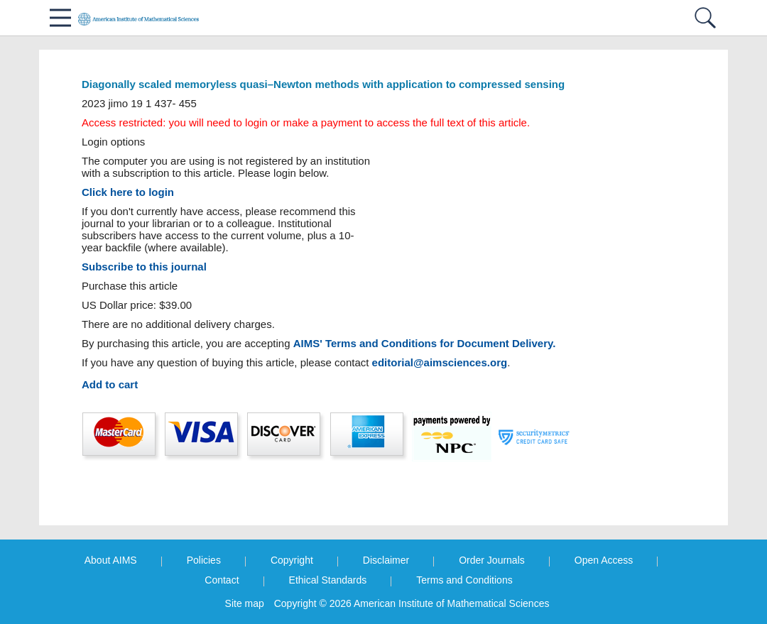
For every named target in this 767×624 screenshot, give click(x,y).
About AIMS (111, 560)
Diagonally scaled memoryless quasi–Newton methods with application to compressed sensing (323, 84)
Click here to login (128, 192)
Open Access (604, 560)
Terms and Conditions (464, 580)
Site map (244, 603)
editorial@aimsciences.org (440, 362)
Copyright (292, 560)
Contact (222, 580)
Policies (204, 560)
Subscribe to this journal (144, 267)
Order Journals (492, 560)
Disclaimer (386, 560)
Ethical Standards (328, 580)
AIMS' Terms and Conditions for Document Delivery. (424, 343)
